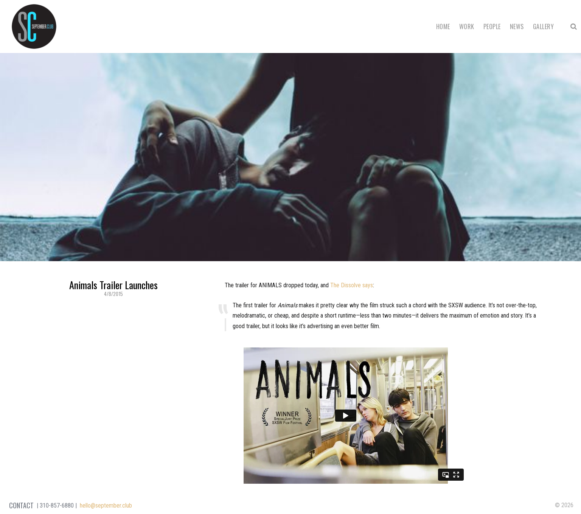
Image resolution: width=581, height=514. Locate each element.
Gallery (543, 26)
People (492, 26)
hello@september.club (106, 505)
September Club (34, 26)
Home (443, 26)
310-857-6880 (57, 505)
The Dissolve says (351, 285)
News (517, 26)
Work (466, 26)
